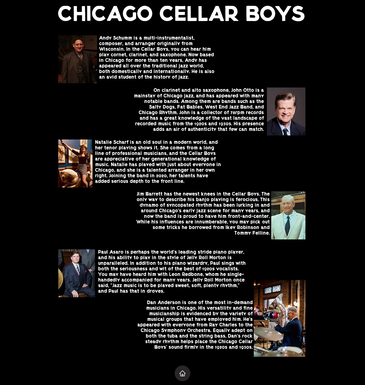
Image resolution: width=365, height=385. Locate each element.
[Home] (182, 373)
